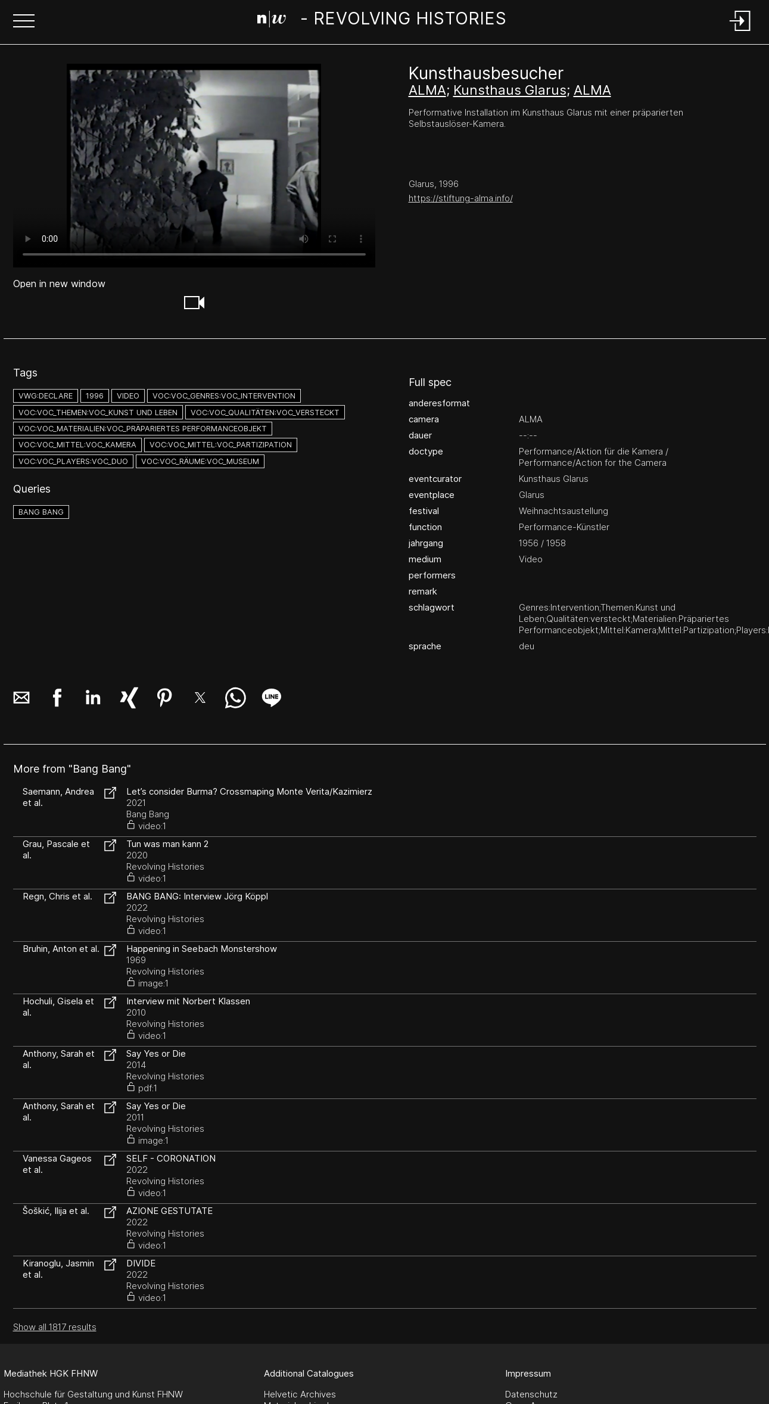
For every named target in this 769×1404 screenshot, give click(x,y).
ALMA (427, 90)
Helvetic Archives (300, 1394)
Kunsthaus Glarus (509, 90)
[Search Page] (382, 21)
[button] (24, 22)
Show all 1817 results (54, 1327)
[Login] (740, 32)
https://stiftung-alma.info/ (461, 198)
